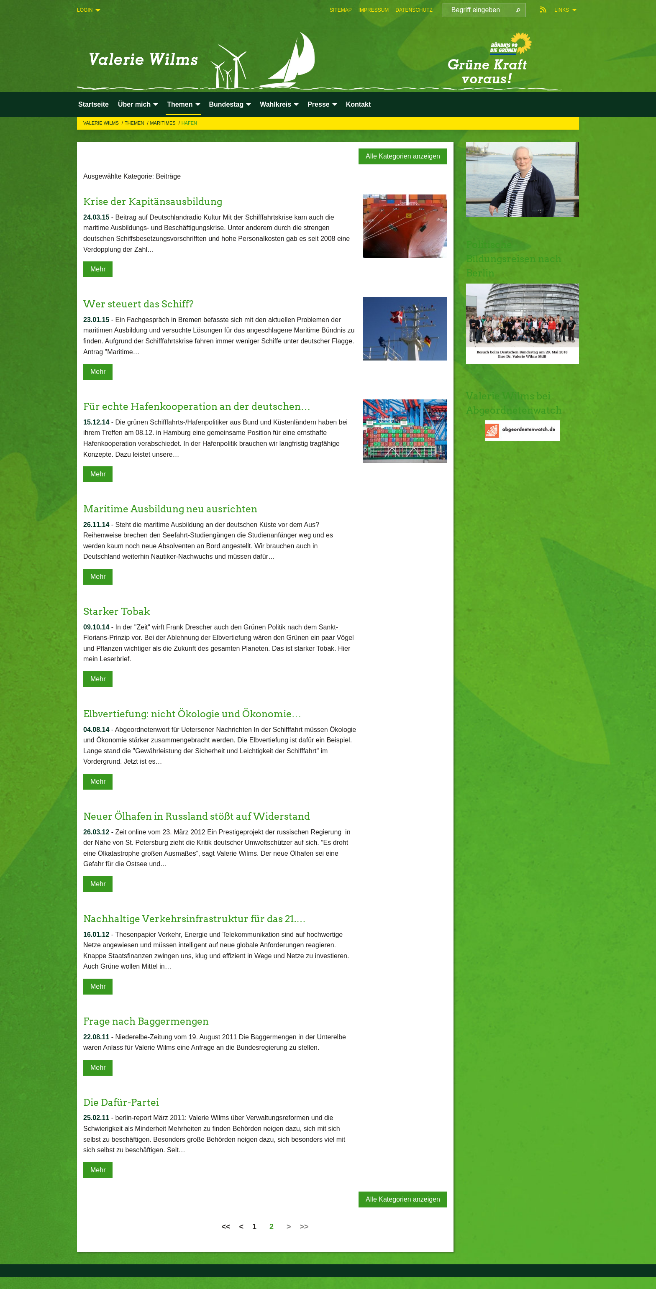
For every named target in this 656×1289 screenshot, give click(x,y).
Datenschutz (413, 10)
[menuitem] (341, 10)
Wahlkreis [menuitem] (275, 104)
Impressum (374, 10)
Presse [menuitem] (319, 104)
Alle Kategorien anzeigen (403, 156)
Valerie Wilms (101, 122)
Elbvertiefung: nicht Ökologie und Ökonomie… (198, 714)
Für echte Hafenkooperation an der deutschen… (202, 406)
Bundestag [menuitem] (226, 104)
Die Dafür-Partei (123, 1102)
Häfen (189, 122)
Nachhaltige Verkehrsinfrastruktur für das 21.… (199, 919)
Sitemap (341, 10)
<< (225, 1227)
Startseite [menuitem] (93, 104)
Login (84, 10)
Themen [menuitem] (179, 104)
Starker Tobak (117, 611)
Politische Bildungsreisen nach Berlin (517, 258)
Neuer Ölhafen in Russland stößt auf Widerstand (203, 816)
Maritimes (163, 122)
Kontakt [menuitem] (358, 104)
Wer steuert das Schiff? (141, 304)
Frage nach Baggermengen (149, 1021)
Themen (135, 122)
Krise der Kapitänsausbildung (156, 201)
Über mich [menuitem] (134, 104)
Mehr (97, 269)
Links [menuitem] (561, 10)
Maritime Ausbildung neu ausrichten (175, 509)
